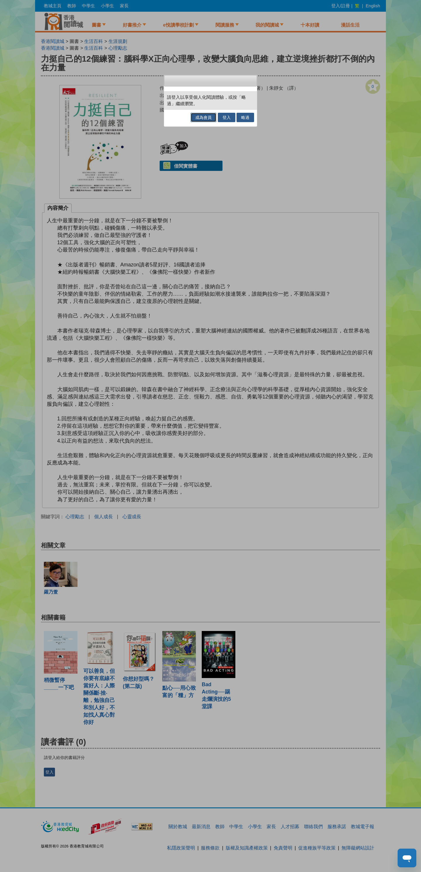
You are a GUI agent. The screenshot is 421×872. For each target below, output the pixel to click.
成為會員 (203, 117)
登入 (226, 117)
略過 (245, 117)
